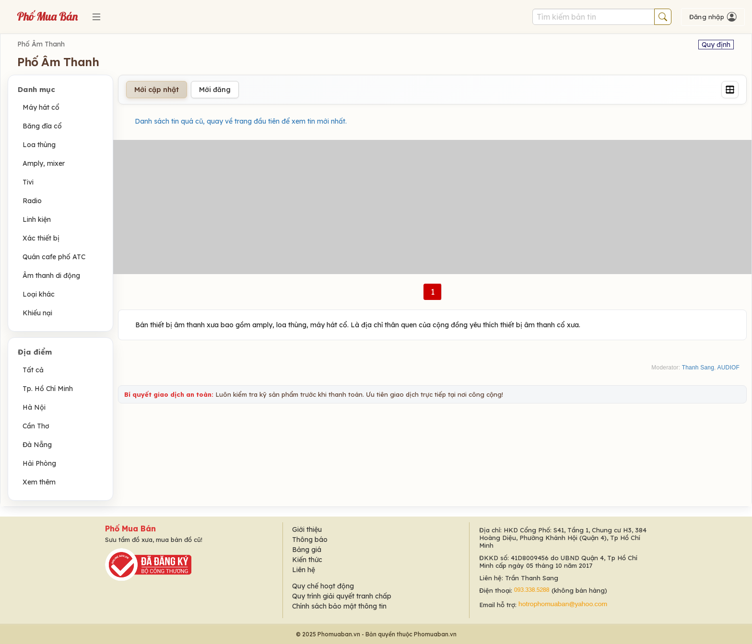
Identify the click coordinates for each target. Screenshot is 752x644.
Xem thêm (39, 482)
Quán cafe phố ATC (54, 257)
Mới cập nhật (156, 89)
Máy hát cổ (41, 107)
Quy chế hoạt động (323, 586)
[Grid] (730, 89)
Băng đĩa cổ (42, 126)
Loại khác (39, 294)
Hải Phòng (39, 463)
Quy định (716, 44)
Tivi (28, 182)
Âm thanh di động (51, 275)
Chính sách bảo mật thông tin (339, 606)
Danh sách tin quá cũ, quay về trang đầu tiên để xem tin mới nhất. (241, 121)
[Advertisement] (432, 207)
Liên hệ (303, 569)
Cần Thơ (36, 426)
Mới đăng (215, 89)
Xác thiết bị (41, 238)
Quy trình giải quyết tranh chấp (341, 596)
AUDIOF (728, 367)
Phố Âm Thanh (41, 44)
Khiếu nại (37, 313)
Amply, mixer (44, 163)
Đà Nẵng (37, 444)
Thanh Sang (698, 367)
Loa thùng (39, 144)
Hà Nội (34, 407)
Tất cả (33, 370)
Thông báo (310, 539)
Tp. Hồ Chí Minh (48, 388)
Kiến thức (307, 559)
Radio (32, 200)
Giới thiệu (307, 529)
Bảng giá (306, 549)
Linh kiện (37, 219)
